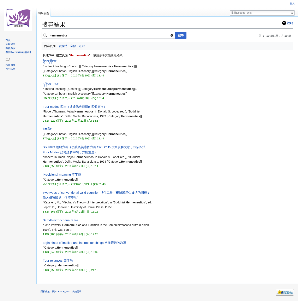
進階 (82, 46)
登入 (292, 3)
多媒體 (63, 46)
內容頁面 (50, 46)
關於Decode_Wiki (61, 291)
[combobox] (108, 35)
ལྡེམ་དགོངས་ (49, 61)
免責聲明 (77, 291)
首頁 (8, 40)
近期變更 (11, 44)
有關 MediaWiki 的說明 (18, 52)
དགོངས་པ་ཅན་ (51, 84)
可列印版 (11, 69)
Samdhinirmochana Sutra (60, 220)
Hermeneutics (79, 55)
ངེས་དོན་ (47, 129)
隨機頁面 (11, 48)
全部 (73, 46)
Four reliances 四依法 (58, 260)
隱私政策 (45, 291)
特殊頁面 (43, 13)
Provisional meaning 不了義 (62, 174)
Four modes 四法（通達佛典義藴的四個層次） (75, 106)
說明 (290, 23)
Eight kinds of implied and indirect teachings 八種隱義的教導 (84, 242)
